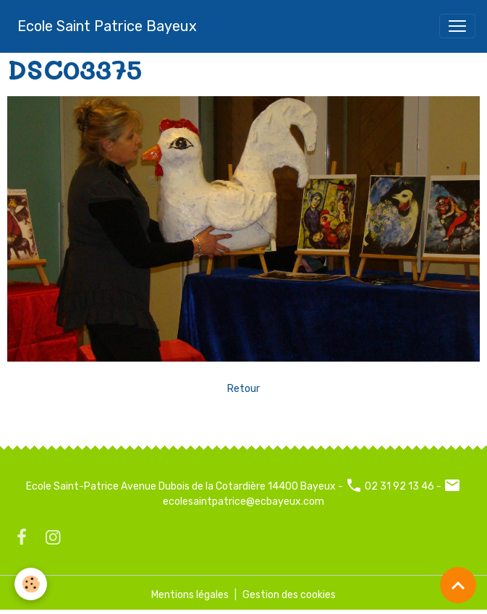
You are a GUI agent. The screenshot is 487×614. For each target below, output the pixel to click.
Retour (243, 389)
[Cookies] (30, 584)
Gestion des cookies (289, 595)
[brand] (107, 26)
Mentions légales (190, 595)
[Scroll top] (458, 585)
